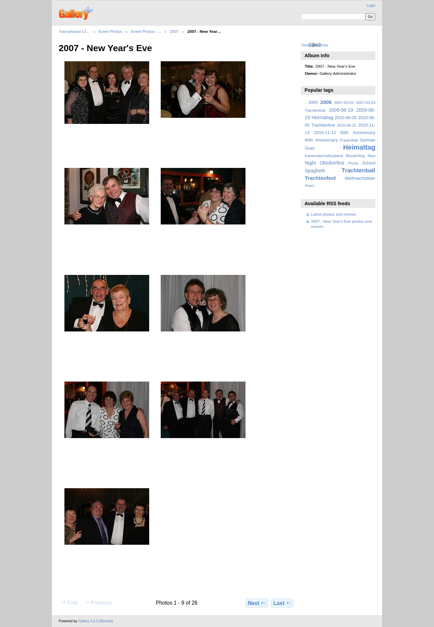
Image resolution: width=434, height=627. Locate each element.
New (371, 156)
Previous (98, 603)
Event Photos (110, 31)
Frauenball (349, 140)
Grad (309, 148)
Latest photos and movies (333, 214)
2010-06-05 (346, 117)
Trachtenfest (320, 178)
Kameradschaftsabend (324, 156)
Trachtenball (358, 170)
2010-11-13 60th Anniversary (344, 132)
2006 (326, 102)
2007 (174, 31)
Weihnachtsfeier (360, 178)
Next (257, 603)
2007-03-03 (343, 103)
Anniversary (326, 140)
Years (309, 185)
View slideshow (314, 45)
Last (282, 603)
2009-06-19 (341, 110)
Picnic (353, 163)
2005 (313, 102)
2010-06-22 (346, 125)
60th (309, 140)
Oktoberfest (332, 163)
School (368, 163)
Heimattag (359, 147)
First (69, 603)
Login (371, 5)
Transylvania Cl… (74, 31)
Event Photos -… (146, 31)
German (367, 140)
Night (310, 163)
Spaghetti (315, 170)
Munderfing (355, 156)
